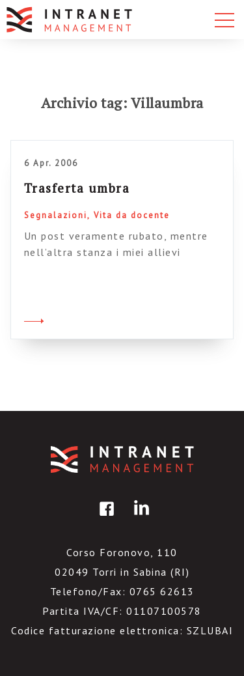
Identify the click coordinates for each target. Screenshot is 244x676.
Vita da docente (132, 215)
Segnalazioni (55, 215)
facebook (105, 518)
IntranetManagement (122, 459)
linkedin (139, 518)
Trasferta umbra (77, 188)
